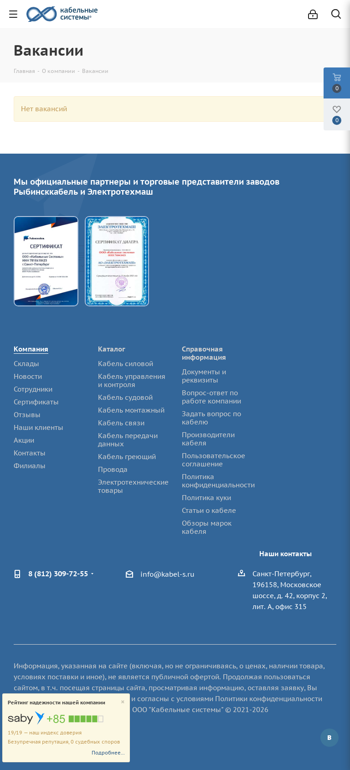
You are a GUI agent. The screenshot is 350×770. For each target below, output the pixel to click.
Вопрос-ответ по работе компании (211, 396)
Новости (28, 376)
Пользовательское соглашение (213, 459)
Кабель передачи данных (128, 439)
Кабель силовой (125, 363)
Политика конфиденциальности (218, 480)
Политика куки (206, 497)
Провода (113, 469)
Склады (26, 363)
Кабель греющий (127, 456)
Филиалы (30, 465)
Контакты (30, 453)
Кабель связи (121, 423)
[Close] (123, 702)
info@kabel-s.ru (167, 574)
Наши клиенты (38, 427)
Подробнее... (108, 752)
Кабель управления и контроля (131, 380)
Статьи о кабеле (209, 510)
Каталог (111, 349)
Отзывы (27, 414)
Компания (31, 349)
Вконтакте (329, 738)
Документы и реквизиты (204, 375)
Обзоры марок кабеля (207, 527)
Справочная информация (204, 353)
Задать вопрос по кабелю (211, 417)
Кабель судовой (125, 397)
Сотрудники (33, 389)
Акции (24, 440)
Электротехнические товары (133, 486)
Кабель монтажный (131, 410)
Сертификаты (36, 402)
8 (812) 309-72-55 (58, 573)
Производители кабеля (208, 438)
